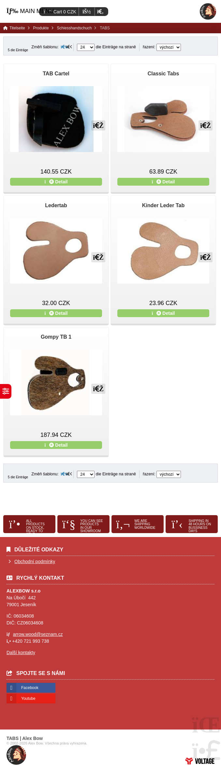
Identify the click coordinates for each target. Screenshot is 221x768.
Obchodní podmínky (34, 561)
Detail (56, 181)
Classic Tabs (163, 73)
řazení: (162, 47)
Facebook (29, 687)
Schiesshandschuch (74, 28)
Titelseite (208, 11)
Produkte (41, 28)
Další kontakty (21, 652)
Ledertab (56, 205)
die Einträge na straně (106, 47)
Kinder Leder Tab (163, 205)
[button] (100, 11)
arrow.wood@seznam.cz (38, 634)
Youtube (28, 698)
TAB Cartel (56, 73)
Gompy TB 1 (56, 337)
